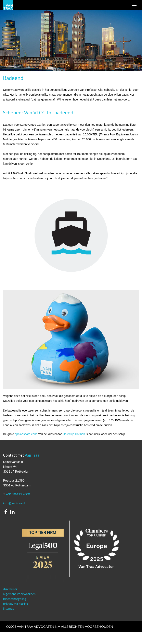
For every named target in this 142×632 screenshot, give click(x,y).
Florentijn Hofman (74, 434)
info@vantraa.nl (14, 503)
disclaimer (10, 589)
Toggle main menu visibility (134, 6)
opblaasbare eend (26, 434)
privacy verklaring (15, 603)
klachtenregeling (14, 599)
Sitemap (8, 608)
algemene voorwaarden (19, 594)
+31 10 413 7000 (18, 494)
